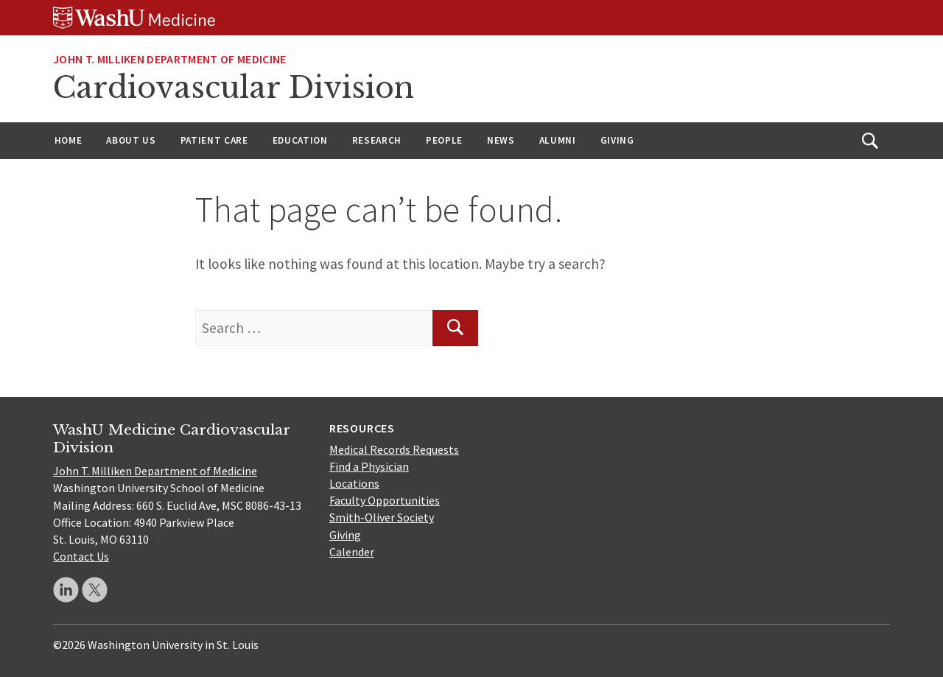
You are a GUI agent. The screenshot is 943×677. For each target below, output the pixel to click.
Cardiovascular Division (233, 87)
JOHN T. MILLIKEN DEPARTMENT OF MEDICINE (169, 59)
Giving (617, 140)
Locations (354, 483)
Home (69, 140)
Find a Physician (369, 466)
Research (377, 140)
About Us (130, 140)
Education (300, 140)
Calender (351, 551)
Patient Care (214, 140)
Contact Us (81, 556)
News (501, 140)
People (444, 140)
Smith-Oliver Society (381, 517)
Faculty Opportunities (384, 500)
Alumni (557, 140)
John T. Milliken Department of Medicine (155, 470)
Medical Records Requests (394, 449)
